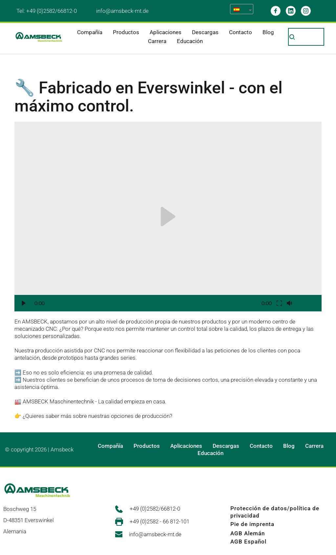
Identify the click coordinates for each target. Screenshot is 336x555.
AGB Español (248, 541)
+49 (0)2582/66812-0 (51, 11)
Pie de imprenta (252, 524)
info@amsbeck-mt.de (122, 11)
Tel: (21, 11)
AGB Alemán (247, 533)
